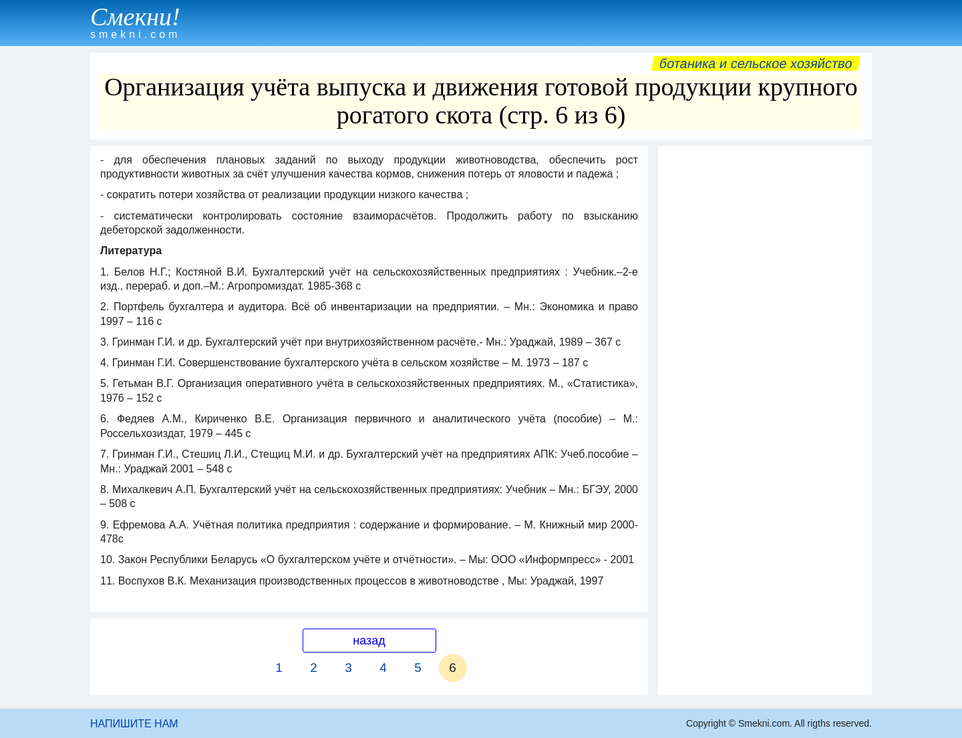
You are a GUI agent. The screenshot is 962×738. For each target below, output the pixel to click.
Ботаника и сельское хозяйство (756, 63)
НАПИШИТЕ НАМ (134, 723)
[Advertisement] (765, 353)
